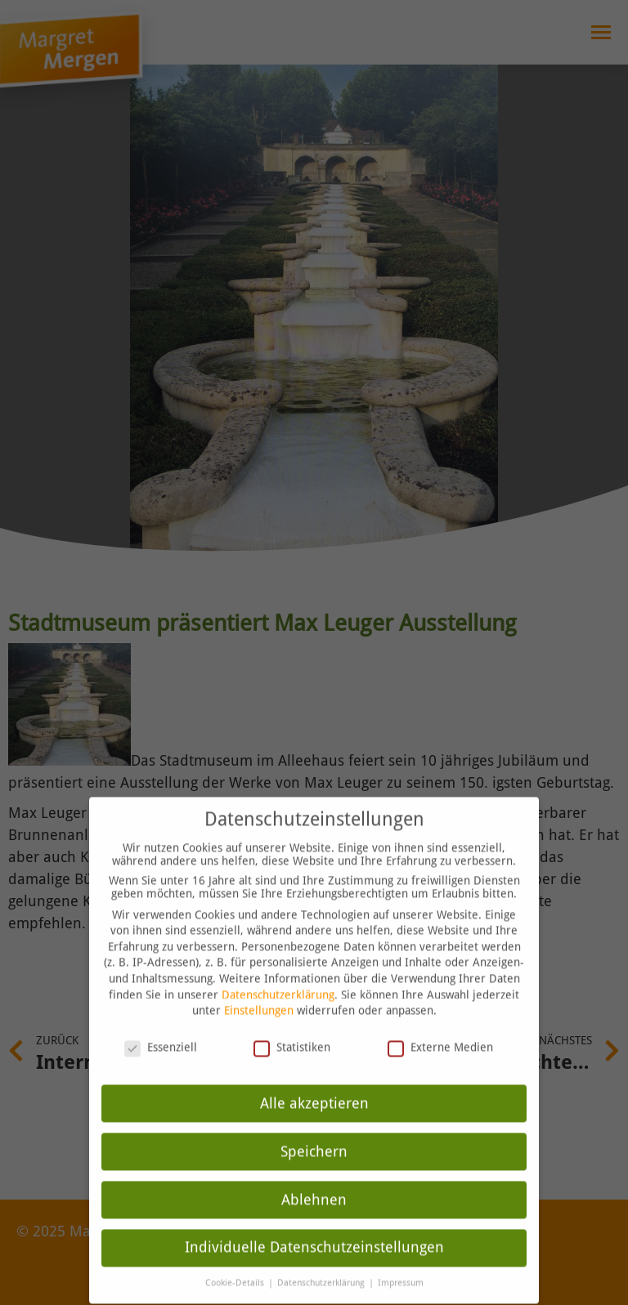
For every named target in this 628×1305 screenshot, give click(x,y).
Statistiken (291, 1028)
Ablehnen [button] (314, 1181)
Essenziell (160, 1028)
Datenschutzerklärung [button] (322, 1264)
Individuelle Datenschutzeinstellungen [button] (314, 1229)
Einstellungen (259, 992)
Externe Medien (440, 1028)
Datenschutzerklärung (278, 975)
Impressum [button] (401, 1264)
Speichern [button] (314, 1132)
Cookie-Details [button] (236, 1264)
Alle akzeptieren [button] (314, 1084)
